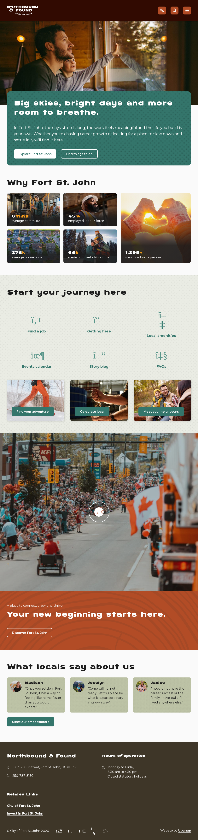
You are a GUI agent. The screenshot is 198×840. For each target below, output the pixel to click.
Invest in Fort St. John (25, 813)
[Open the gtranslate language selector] (162, 10)
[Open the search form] (174, 10)
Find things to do (79, 154)
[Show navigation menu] (187, 10)
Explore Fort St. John (35, 154)
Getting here (99, 331)
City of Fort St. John (23, 806)
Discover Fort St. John (29, 633)
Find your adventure (33, 411)
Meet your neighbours (161, 411)
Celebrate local (92, 411)
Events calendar (36, 366)
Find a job (37, 331)
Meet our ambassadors (30, 722)
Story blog (99, 366)
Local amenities (161, 336)
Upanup (184, 830)
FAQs (161, 366)
